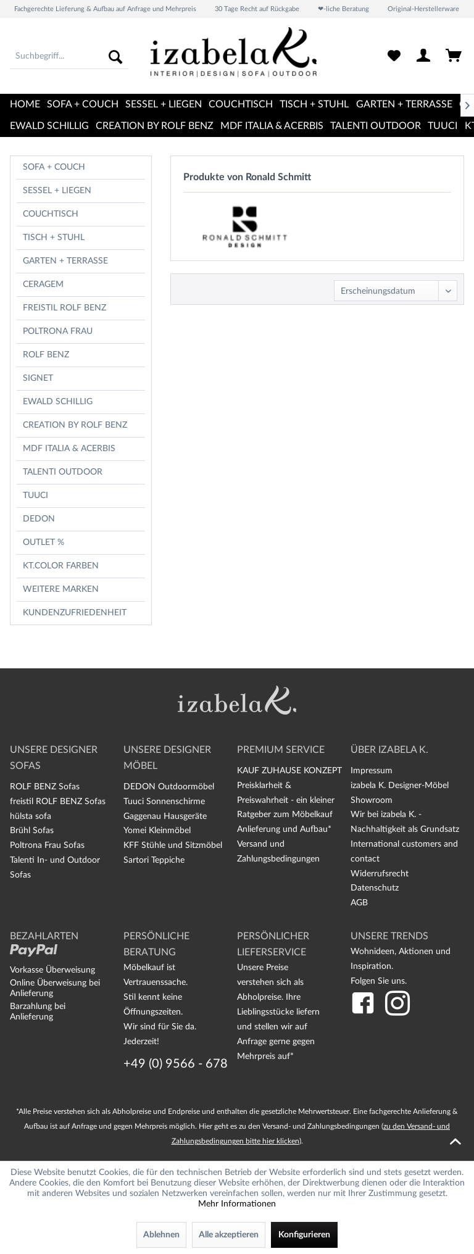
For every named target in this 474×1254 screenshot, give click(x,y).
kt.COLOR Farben (61, 566)
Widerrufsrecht (380, 874)
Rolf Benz (46, 355)
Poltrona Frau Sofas (47, 845)
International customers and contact (404, 851)
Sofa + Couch (54, 167)
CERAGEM (43, 284)
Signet (38, 378)
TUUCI (35, 495)
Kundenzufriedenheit (75, 612)
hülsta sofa (30, 816)
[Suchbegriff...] (69, 56)
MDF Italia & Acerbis (69, 448)
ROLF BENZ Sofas (45, 787)
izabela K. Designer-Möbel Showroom (400, 793)
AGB (359, 903)
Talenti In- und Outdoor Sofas (55, 867)
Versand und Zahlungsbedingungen (278, 851)
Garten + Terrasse (65, 261)
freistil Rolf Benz (64, 308)
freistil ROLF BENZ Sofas (58, 801)
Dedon (39, 519)
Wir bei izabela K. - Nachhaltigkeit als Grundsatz (405, 822)
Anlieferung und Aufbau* (284, 829)
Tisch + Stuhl (54, 237)
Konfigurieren (304, 1235)
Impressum (372, 770)
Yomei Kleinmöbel (157, 830)
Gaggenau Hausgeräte (165, 816)
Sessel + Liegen (57, 190)
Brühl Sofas (32, 830)
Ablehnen (161, 1235)
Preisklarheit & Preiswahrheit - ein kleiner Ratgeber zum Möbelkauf (286, 800)
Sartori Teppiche (154, 860)
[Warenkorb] (454, 56)
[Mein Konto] (424, 56)
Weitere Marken (61, 589)
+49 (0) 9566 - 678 (175, 1064)
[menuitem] (69, 56)
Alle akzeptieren (229, 1235)
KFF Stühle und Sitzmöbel (172, 845)
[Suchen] (115, 56)
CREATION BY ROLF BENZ (75, 425)
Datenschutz (375, 888)
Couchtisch (50, 214)
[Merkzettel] (393, 56)
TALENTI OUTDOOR (62, 472)
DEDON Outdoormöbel (168, 787)
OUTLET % (43, 542)
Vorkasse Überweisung (52, 970)
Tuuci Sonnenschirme (164, 801)
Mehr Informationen (237, 1204)
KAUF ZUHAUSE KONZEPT (289, 770)
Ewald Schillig (58, 401)
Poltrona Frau (58, 331)
